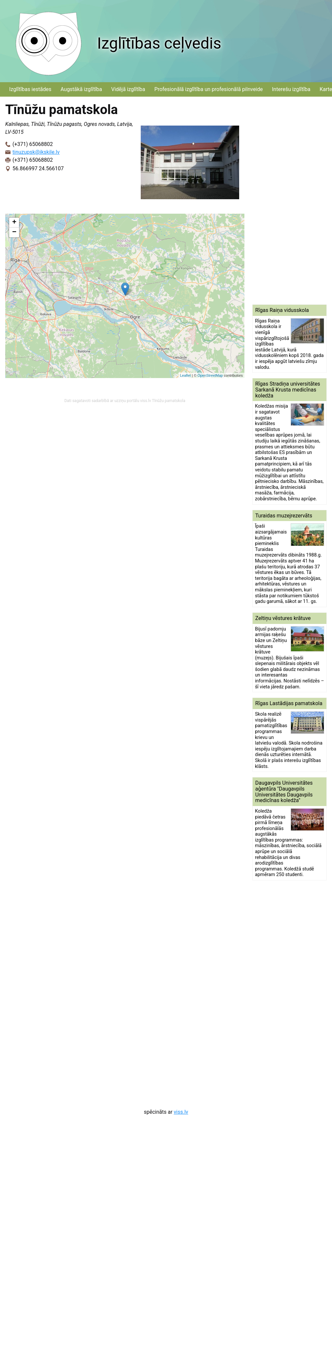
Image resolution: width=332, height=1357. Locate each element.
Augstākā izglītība (81, 89)
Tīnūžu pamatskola (168, 400)
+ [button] (14, 222)
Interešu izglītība (291, 89)
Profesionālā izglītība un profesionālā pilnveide (209, 89)
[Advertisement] (279, 200)
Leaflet (185, 375)
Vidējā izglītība (128, 89)
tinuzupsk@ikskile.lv (36, 152)
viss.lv (181, 1112)
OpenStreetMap (210, 375)
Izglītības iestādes (30, 89)
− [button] (14, 232)
